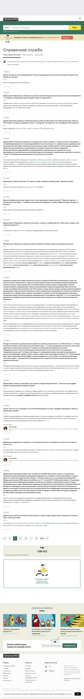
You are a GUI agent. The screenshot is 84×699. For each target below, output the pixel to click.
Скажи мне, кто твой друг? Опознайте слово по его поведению (43, 631)
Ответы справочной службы (12, 55)
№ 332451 (6, 138)
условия (69, 694)
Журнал (5, 676)
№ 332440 (6, 512)
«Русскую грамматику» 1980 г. (45, 162)
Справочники (7, 671)
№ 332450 (6, 178)
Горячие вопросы (28, 55)
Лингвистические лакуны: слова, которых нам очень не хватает (71, 631)
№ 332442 (6, 439)
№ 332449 (6, 197)
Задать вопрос (40, 55)
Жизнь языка (13, 634)
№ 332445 (6, 340)
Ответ (5, 79)
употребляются (37, 523)
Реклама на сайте (30, 673)
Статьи (5, 634)
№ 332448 (6, 219)
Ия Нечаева (13, 427)
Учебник (5, 678)
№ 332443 (6, 405)
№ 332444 (6, 380)
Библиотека (6, 673)
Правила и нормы (71, 636)
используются (59, 523)
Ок (78, 694)
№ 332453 (6, 92)
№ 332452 (6, 117)
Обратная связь (29, 671)
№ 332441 (6, 470)
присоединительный (31, 187)
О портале (28, 666)
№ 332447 (6, 240)
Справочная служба (9, 666)
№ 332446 (6, 277)
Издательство (7, 681)
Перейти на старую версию (72, 680)
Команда (27, 669)
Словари (5, 669)
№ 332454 (6, 71)
